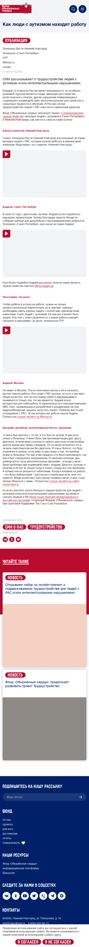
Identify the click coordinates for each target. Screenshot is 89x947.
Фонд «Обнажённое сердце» (20, 863)
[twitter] (19, 539)
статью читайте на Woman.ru (34, 416)
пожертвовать (14, 843)
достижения (10, 833)
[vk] (6, 539)
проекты (8, 824)
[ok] (12, 539)
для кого (8, 829)
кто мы (7, 819)
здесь (57, 934)
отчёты (7, 838)
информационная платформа (21, 868)
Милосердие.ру (44, 286)
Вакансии (9, 873)
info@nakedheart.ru (14, 923)
